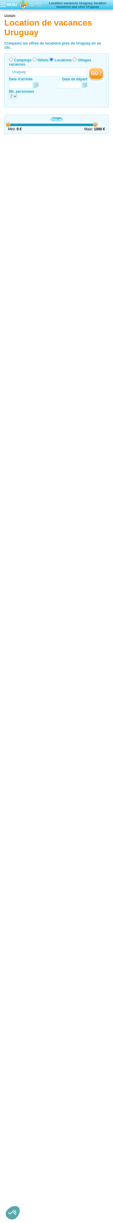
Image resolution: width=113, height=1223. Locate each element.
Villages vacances (90, 1188)
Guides (56, 1192)
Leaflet (54, 1013)
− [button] (101, 1002)
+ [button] (101, 993)
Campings (23, 60)
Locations (63, 60)
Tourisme (56, 928)
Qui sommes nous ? (26, 1179)
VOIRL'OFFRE (99, 152)
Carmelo (40, 546)
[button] (12, 1213)
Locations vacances (26, 928)
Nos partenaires (90, 1179)
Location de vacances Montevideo (31, 1122)
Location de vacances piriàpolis (29, 1118)
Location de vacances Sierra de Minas (34, 1127)
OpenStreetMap (77, 1013)
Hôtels (43, 60)
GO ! (96, 73)
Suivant (102, 142)
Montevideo (42, 149)
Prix (56, 119)
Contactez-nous (60, 1179)
